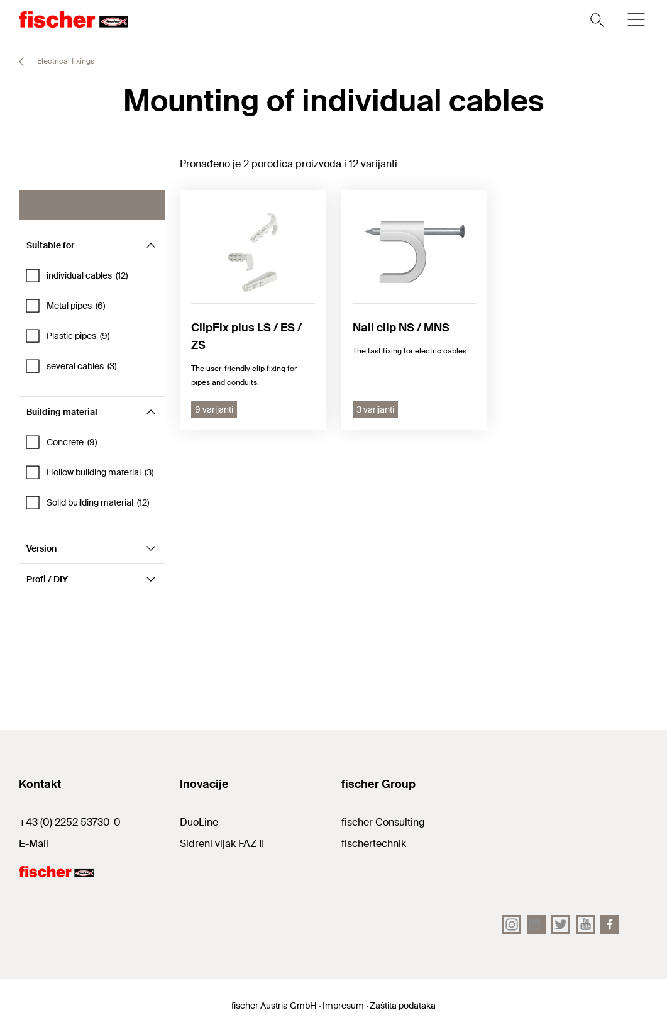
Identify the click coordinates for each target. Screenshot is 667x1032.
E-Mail (33, 843)
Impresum (343, 1005)
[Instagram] (511, 924)
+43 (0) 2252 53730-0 (70, 822)
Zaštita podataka (403, 1005)
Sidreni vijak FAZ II (222, 843)
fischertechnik (373, 843)
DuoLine (199, 822)
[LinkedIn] (536, 924)
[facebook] (609, 924)
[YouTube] (585, 924)
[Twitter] (560, 924)
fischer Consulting (383, 822)
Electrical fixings (51, 61)
